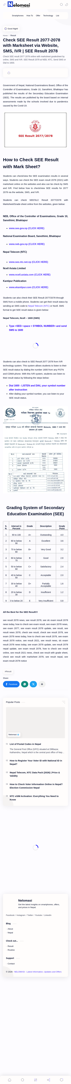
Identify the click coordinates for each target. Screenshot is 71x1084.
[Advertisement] (35, 58)
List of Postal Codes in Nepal (25, 840)
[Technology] (48, 15)
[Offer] (38, 15)
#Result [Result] (8, 767)
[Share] (48, 1079)
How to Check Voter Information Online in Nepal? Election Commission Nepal (36, 882)
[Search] (61, 4)
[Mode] (66, 4)
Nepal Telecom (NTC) (39, 401)
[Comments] (61, 1079)
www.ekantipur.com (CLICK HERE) (28, 383)
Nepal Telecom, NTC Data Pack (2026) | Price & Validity (35, 870)
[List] (57, 15)
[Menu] (35, 1079)
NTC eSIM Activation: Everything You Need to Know (34, 894)
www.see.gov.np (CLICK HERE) (26, 303)
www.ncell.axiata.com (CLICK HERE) (30, 370)
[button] (11, 780)
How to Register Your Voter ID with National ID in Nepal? (36, 858)
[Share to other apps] (42, 780)
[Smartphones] (17, 15)
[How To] (29, 15)
